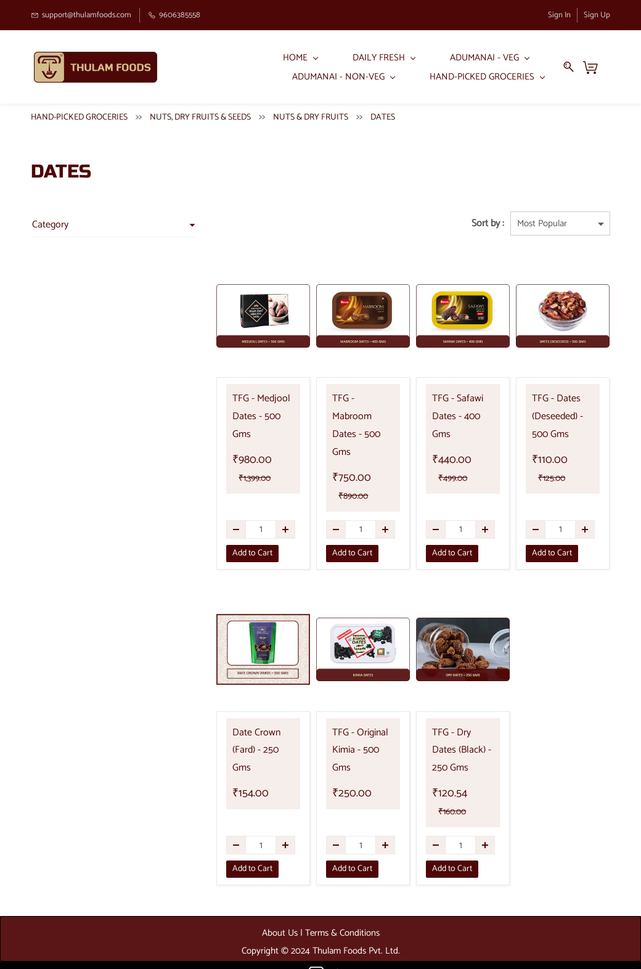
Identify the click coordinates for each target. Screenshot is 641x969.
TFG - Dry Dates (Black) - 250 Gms (451, 729)
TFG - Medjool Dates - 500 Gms (235, 414)
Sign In (559, 15)
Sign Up (597, 15)
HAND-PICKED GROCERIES (79, 114)
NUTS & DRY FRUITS (310, 114)
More (533, 65)
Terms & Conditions (342, 912)
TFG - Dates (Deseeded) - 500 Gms (550, 414)
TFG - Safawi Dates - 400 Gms (444, 414)
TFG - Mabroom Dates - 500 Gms (344, 414)
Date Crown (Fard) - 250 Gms (240, 720)
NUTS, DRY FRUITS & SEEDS (200, 114)
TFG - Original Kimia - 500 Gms (346, 720)
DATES (382, 114)
